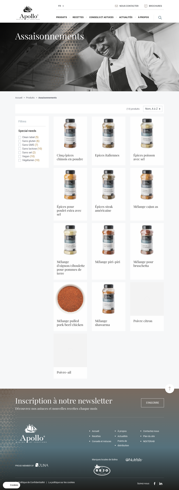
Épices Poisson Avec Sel (144, 159)
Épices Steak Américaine (104, 211)
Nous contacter (127, 6)
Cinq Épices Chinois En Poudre (70, 159)
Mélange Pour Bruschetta (143, 266)
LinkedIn (161, 483)
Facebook (154, 483)
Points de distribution (123, 443)
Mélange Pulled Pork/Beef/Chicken (70, 325)
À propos (122, 431)
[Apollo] (28, 13)
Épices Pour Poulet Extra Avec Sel (69, 213)
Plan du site (149, 436)
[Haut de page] (169, 388)
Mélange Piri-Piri (107, 264)
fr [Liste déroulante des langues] (59, 6)
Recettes (96, 436)
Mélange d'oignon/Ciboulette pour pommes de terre (71, 270)
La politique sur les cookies (61, 482)
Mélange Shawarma (102, 325)
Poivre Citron (142, 323)
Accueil (95, 431)
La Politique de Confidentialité (30, 482)
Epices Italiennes (107, 157)
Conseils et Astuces (101, 441)
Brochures (153, 6)
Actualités (122, 436)
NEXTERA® (149, 441)
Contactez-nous (151, 431)
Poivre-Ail (64, 374)
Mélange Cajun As (145, 209)
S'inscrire (152, 402)
